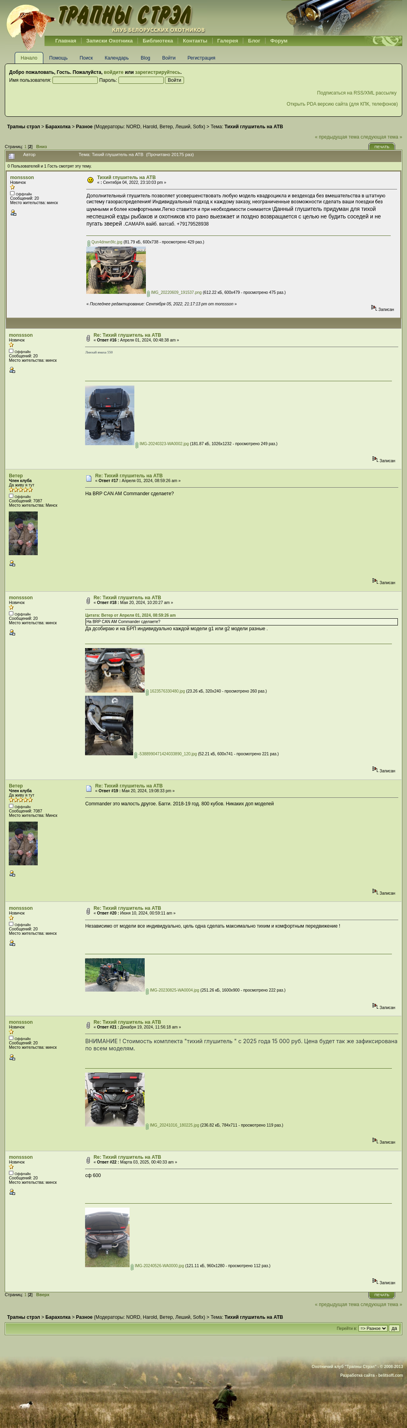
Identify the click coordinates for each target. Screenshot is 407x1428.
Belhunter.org (106, 18)
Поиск (86, 58)
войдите (113, 72)
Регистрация (201, 58)
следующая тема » (381, 137)
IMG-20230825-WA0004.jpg (172, 990)
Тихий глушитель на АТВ (126, 177)
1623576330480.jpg (165, 691)
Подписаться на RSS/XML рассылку (357, 93)
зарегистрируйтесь (157, 72)
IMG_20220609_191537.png (174, 292)
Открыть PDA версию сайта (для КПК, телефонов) (342, 104)
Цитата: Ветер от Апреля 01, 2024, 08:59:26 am (130, 615)
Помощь (58, 58)
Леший (182, 126)
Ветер (166, 126)
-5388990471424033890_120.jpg (165, 754)
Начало (29, 58)
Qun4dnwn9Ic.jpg (104, 242)
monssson (22, 177)
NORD (133, 126)
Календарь (117, 58)
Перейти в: (347, 1328)
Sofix (198, 126)
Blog (145, 58)
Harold (150, 126)
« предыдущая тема (337, 137)
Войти (169, 58)
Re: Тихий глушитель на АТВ (127, 335)
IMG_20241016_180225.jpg (172, 1125)
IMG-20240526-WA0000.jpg (157, 1266)
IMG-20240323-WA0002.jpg (162, 444)
